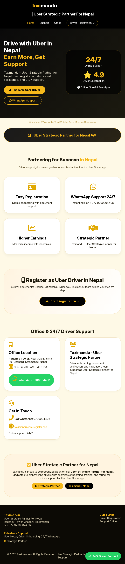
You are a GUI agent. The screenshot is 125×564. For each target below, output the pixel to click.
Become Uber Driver (24, 90)
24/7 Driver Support (103, 556)
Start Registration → (62, 301)
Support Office (108, 521)
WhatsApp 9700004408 (31, 379)
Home (30, 22)
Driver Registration (82, 22)
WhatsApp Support (22, 100)
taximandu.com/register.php (30, 427)
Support (44, 22)
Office (57, 22)
